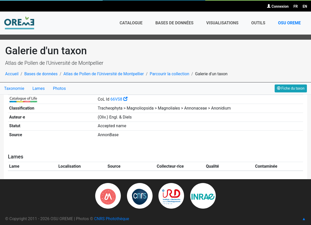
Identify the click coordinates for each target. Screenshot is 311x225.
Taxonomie (14, 88)
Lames (39, 88)
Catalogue (131, 22)
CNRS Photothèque (111, 218)
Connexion (277, 6)
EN (305, 6)
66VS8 (118, 99)
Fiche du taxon (291, 88)
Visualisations (222, 22)
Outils (258, 22)
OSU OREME (289, 22)
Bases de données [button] (174, 22)
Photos (59, 88)
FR (296, 6)
